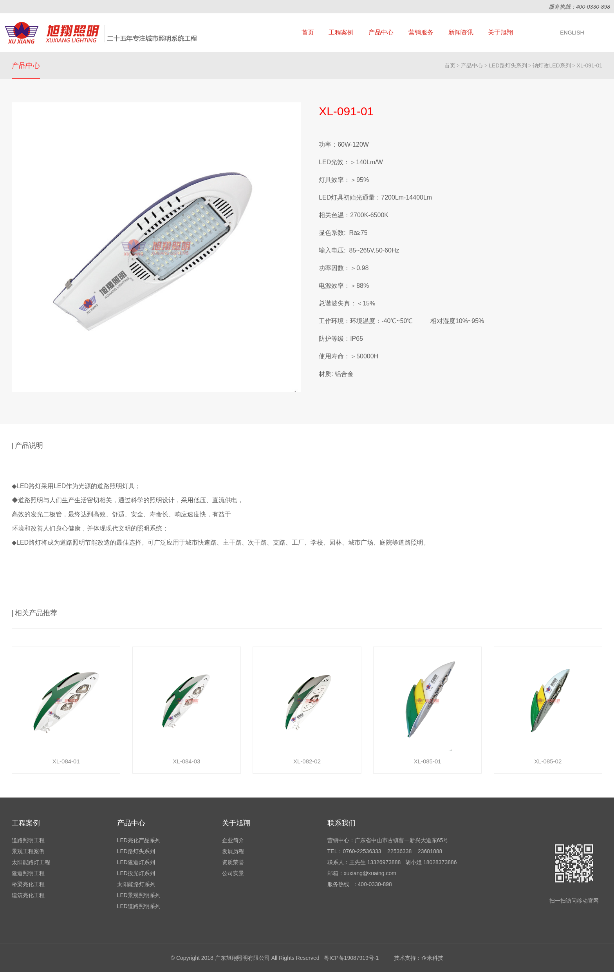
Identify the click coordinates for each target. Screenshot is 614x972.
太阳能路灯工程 (31, 862)
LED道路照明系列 (139, 906)
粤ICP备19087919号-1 (351, 958)
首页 (308, 32)
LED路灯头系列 (508, 65)
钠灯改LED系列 (552, 65)
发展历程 (233, 851)
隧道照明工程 (28, 873)
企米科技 (432, 958)
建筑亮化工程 (28, 895)
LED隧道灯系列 (136, 862)
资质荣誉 (233, 862)
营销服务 (420, 32)
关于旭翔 (500, 32)
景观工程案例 (28, 851)
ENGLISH (573, 32)
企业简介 (233, 840)
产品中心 (381, 32)
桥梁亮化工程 (28, 884)
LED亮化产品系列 (139, 840)
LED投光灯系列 (136, 873)
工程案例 (341, 32)
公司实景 (233, 873)
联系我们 (341, 823)
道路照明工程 (28, 840)
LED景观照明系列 (139, 895)
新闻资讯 (460, 32)
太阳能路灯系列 (136, 884)
